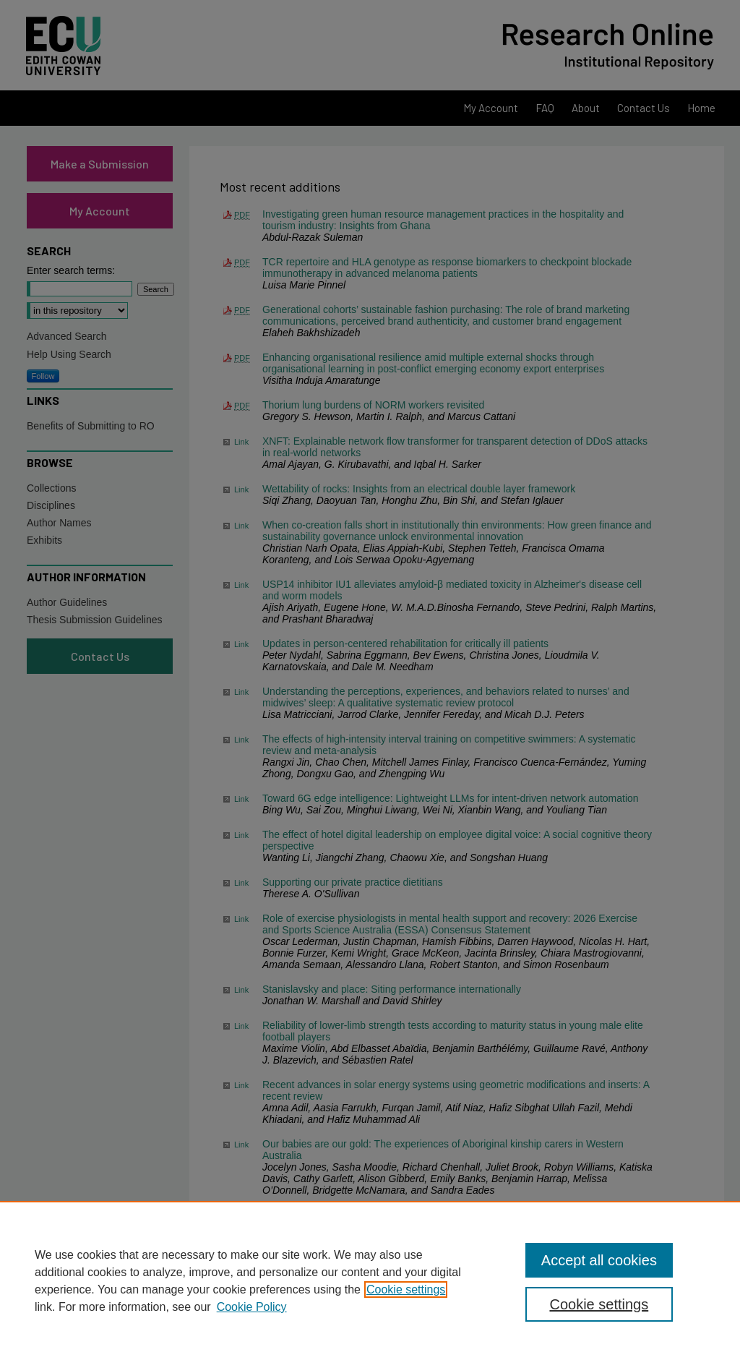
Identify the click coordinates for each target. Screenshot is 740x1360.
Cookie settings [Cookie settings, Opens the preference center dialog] (598, 1304)
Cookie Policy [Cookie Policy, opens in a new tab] (252, 1307)
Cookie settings (405, 1289)
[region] (370, 1280)
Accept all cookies (599, 1260)
